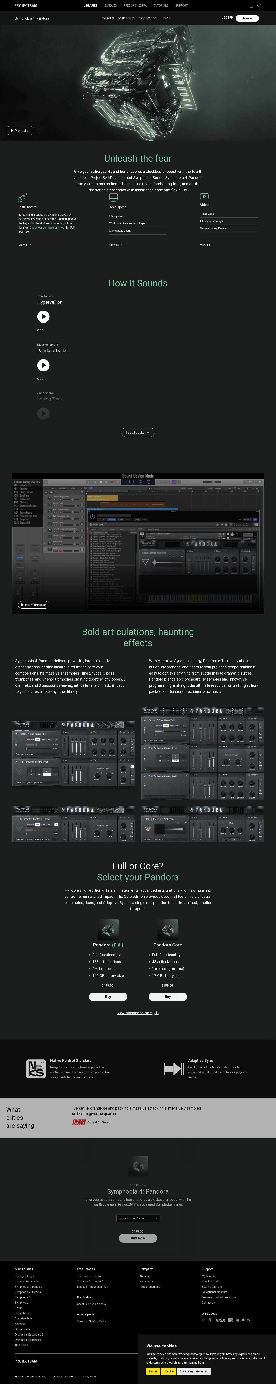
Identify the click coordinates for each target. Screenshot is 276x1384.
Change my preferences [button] (194, 1371)
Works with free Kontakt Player (127, 223)
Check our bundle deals (91, 1304)
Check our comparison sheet (47, 227)
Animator (20, 1323)
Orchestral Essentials (28, 1339)
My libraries (209, 1276)
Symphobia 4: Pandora (28, 1286)
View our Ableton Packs (91, 1321)
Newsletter (146, 1281)
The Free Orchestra (89, 1276)
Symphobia (22, 1302)
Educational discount (214, 1292)
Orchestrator (22, 1329)
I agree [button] (153, 1371)
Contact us (208, 1302)
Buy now (247, 18)
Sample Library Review (213, 228)
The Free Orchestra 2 (90, 1281)
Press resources (149, 1286)
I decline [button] (169, 1371)
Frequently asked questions (219, 1297)
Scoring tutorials (212, 1286)
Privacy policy (88, 1376)
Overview (108, 18)
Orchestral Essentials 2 (29, 1334)
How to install (210, 1281)
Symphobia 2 (23, 1297)
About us (144, 1276)
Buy (108, 997)
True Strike (21, 1345)
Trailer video (207, 213)
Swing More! (22, 1313)
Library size (116, 216)
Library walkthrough (211, 221)
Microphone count (120, 230)
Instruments (126, 18)
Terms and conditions (63, 1376)
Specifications (148, 18)
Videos (166, 18)
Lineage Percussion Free (92, 1286)
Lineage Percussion (27, 1281)
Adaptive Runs (24, 1318)
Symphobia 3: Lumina (28, 1292)
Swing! (19, 1308)
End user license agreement (30, 1376)
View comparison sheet (138, 1013)
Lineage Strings (24, 1276)
